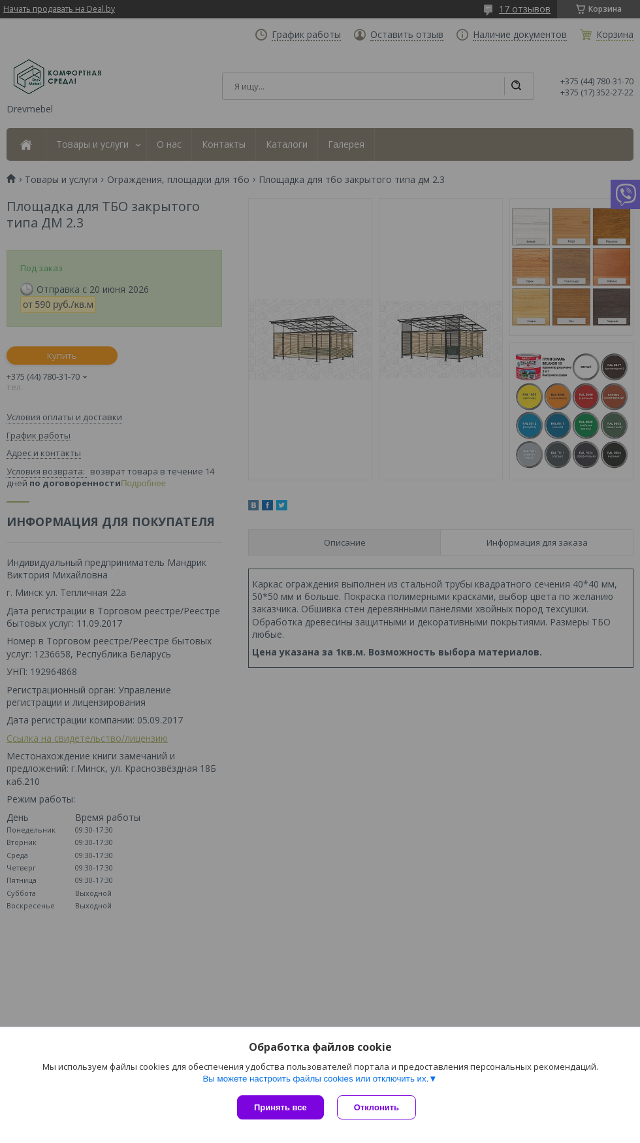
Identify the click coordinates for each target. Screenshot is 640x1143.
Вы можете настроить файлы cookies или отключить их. (315, 1079)
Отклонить (376, 1107)
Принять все (280, 1107)
